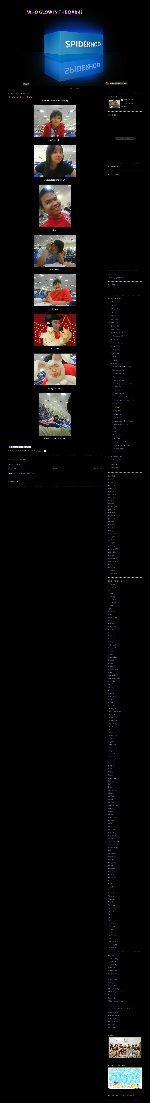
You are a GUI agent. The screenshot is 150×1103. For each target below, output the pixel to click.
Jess (109, 730)
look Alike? (117, 407)
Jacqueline (112, 708)
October (116, 339)
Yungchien (112, 941)
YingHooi (111, 926)
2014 (113, 305)
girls (109, 510)
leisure (110, 525)
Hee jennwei (112, 696)
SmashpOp (112, 998)
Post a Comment (14, 464)
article (110, 482)
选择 (114, 428)
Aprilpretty (112, 599)
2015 (113, 302)
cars (109, 491)
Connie (110, 654)
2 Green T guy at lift (120, 397)
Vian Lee (111, 899)
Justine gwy (112, 763)
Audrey (110, 606)
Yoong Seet (112, 935)
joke (109, 519)
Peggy (110, 823)
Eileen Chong (113, 675)
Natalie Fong (112, 817)
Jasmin (110, 717)
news (110, 543)
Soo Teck (111, 872)
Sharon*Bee (112, 854)
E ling (110, 672)
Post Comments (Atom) (26, 473)
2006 (113, 464)
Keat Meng (112, 778)
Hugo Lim (111, 699)
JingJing (111, 742)
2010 (113, 319)
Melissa (111, 802)
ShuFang (111, 860)
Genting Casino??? (119, 442)
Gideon (110, 690)
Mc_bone (111, 796)
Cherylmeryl (112, 633)
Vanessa (111, 896)
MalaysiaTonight (114, 989)
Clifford (111, 651)
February (116, 456)
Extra (114, 452)
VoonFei (111, 902)
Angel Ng (111, 597)
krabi (110, 522)
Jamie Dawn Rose (114, 711)
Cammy (111, 624)
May (115, 357)
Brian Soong (112, 618)
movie (110, 540)
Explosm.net (112, 1018)
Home (55, 468)
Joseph (110, 751)
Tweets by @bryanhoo (116, 278)
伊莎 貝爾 (112, 947)
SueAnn (111, 884)
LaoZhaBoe (112, 986)
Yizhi (110, 932)
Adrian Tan (112, 587)
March (115, 364)
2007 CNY (116, 438)
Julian (110, 757)
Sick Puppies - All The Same (123, 421)
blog (109, 485)
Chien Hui (111, 639)
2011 (113, 316)
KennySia (111, 983)
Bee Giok (111, 612)
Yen (109, 920)
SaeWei (110, 838)
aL (109, 590)
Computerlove (113, 1012)
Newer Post (12, 468)
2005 (113, 468)
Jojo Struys (112, 977)
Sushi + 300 (117, 418)
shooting (111, 561)
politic (110, 555)
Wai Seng (111, 905)
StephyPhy (112, 875)
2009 (113, 322)
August (116, 346)
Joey (110, 748)
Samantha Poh (113, 844)
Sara (109, 851)
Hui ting (111, 702)
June (115, 353)
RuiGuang (111, 832)
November (117, 336)
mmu (110, 537)
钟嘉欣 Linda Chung (115, 1001)
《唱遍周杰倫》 (119, 449)
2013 (113, 309)
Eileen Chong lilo (114, 678)
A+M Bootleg (113, 959)
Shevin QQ (112, 857)
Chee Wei (111, 630)
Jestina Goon (112, 736)
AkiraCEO (112, 962)
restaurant (111, 558)
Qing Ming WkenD (119, 380)
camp (110, 488)
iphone (110, 516)
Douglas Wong (113, 669)
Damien (111, 660)
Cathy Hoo (112, 627)
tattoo (110, 567)
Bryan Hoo (128, 100)
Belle (110, 615)
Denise (110, 666)
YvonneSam (112, 944)
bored (115, 431)
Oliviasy (111, 820)
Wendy (110, 908)
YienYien (111, 923)
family (110, 497)
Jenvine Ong (112, 723)
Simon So (111, 869)
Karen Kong (112, 980)
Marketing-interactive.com (117, 992)
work (110, 570)
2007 (113, 329)
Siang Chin (112, 863)
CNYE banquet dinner (120, 424)
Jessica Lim (112, 733)
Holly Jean (112, 974)
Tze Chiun (112, 893)
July (114, 350)
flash (110, 501)
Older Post (98, 468)
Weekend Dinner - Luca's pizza (123, 400)
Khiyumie (111, 781)
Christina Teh (113, 648)
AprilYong (112, 602)
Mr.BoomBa (112, 1024)
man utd (111, 534)
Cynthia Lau (112, 657)
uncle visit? (117, 390)
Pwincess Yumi (113, 829)
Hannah (111, 693)
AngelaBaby (112, 965)
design (110, 494)
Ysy (109, 938)
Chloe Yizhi (112, 645)
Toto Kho (111, 890)
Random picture (118, 370)
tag (109, 564)
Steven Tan (112, 878)
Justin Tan (111, 760)
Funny (110, 687)
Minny (110, 811)
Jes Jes (110, 727)
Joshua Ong (112, 754)
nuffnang (111, 546)
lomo (110, 528)
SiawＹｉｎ (112, 866)
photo (110, 552)
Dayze (110, 663)
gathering (111, 506)
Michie (110, 808)
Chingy (110, 642)
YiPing (110, 929)
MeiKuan (111, 799)
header (110, 513)
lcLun (110, 787)
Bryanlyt (111, 621)
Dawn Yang (112, 968)
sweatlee (111, 887)
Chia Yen (111, 636)
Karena (110, 775)
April (115, 360)
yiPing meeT (117, 411)
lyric (110, 531)
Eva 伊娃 (111, 681)
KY (109, 784)
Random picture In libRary (21, 97)
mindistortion (113, 1021)
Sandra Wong (113, 848)
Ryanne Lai (112, 835)
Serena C (111, 995)
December (117, 332)
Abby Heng (112, 584)
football (111, 504)
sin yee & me (117, 404)
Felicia (110, 684)
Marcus (110, 793)
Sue (109, 881)
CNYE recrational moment (122, 445)
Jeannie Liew (112, 720)
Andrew (111, 593)
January (116, 460)
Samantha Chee (113, 841)
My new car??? (118, 414)
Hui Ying (111, 705)
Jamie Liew (112, 714)
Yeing (110, 917)
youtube (111, 573)
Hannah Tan (112, 971)
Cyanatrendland (113, 1015)
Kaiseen (111, 772)
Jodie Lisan (112, 745)
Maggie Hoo (112, 790)
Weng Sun (111, 911)
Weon (110, 914)
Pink (110, 826)
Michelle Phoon (113, 805)
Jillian (110, 739)
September (117, 343)
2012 (113, 312)
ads (109, 479)
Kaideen (111, 766)
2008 (113, 326)
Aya (109, 609)
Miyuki (110, 814)
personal (111, 549)
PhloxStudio (112, 1027)
